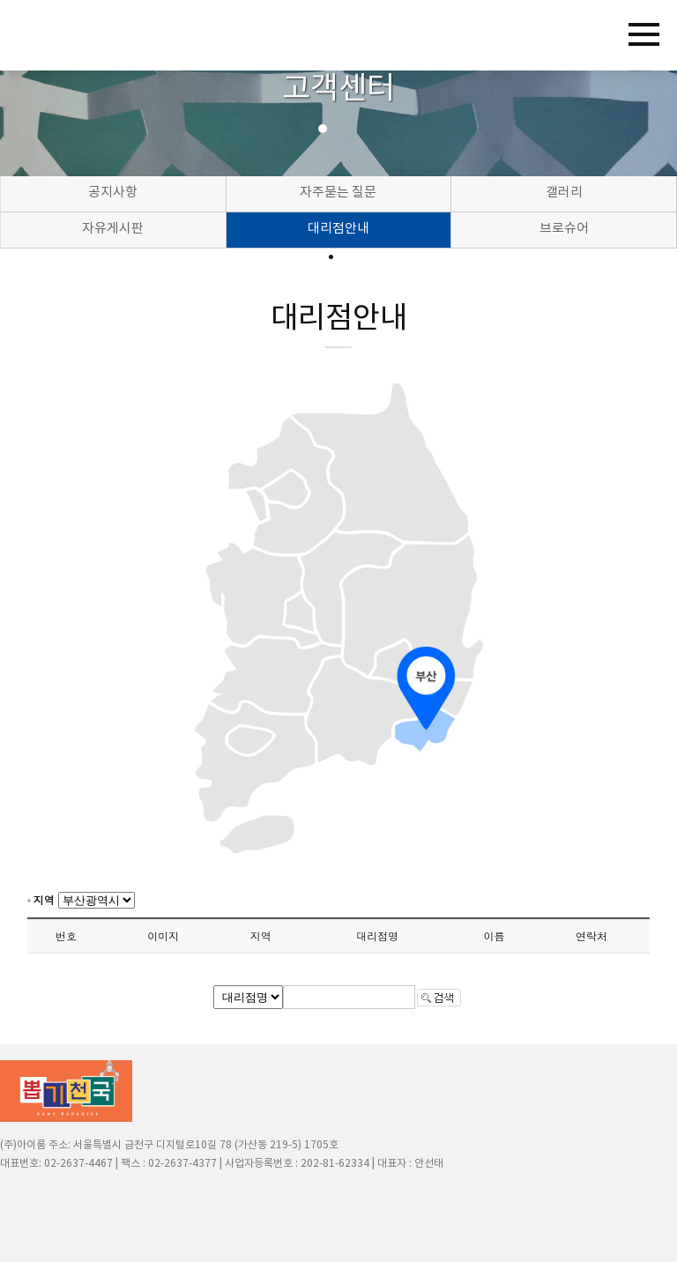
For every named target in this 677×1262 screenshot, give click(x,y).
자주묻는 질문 (338, 192)
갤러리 (564, 192)
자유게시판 (113, 228)
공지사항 (113, 192)
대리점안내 (338, 228)
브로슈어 (564, 228)
